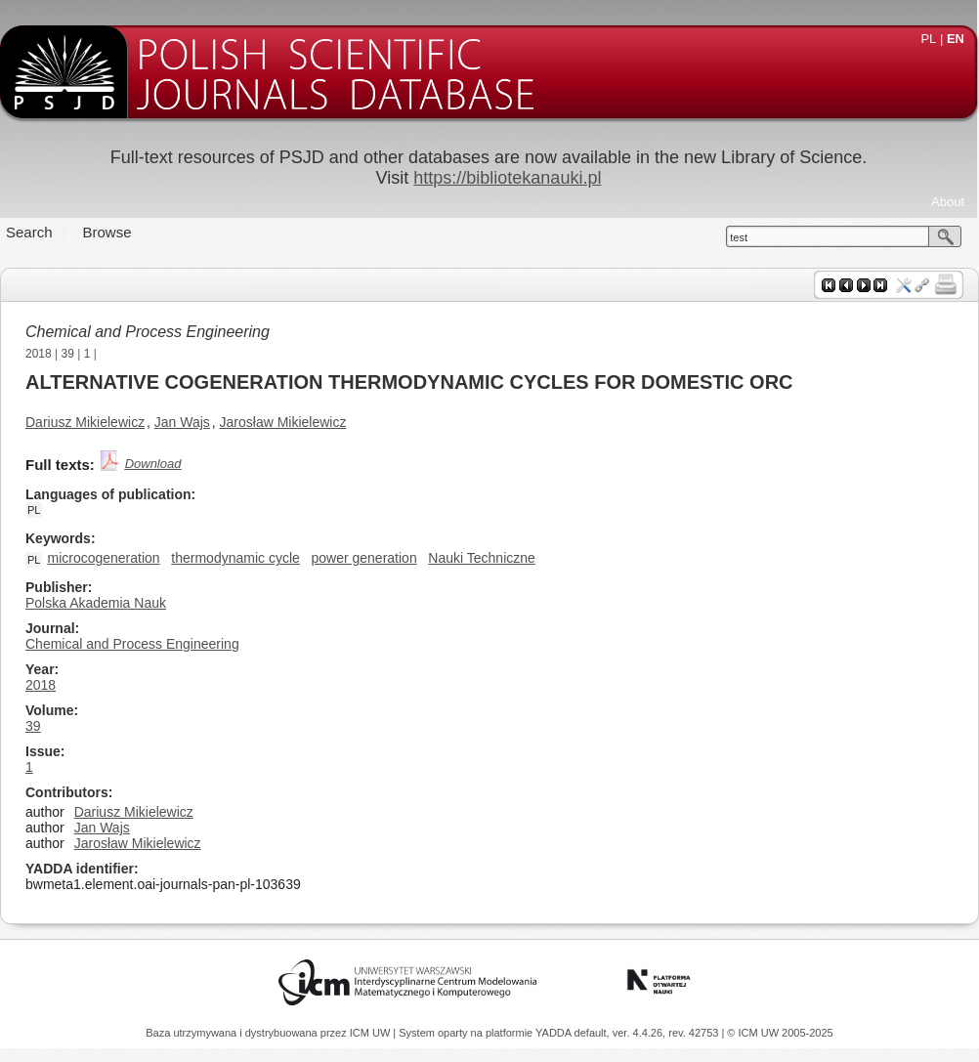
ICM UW (372, 1033)
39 (68, 354)
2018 (38, 354)
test (738, 237)
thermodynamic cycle (235, 558)
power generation (363, 558)
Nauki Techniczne (481, 558)
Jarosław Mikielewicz (283, 422)
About (947, 201)
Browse (107, 232)
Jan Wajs (182, 422)
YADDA (555, 1033)
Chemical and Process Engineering (147, 331)
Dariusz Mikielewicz (85, 422)
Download (153, 463)
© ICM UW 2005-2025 (779, 1033)
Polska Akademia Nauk (95, 603)
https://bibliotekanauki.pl (507, 178)
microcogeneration (103, 558)
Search (29, 232)
